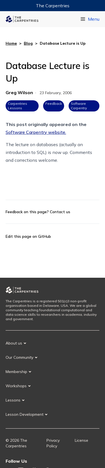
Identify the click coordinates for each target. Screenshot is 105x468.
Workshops (16, 385)
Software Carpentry (79, 105)
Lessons (13, 400)
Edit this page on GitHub (28, 236)
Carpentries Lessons (17, 105)
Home (11, 43)
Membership (16, 371)
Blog (28, 43)
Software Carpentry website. (36, 132)
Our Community (19, 357)
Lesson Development (24, 414)
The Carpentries (52, 5)
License (81, 440)
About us (14, 343)
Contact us (60, 211)
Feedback (53, 103)
